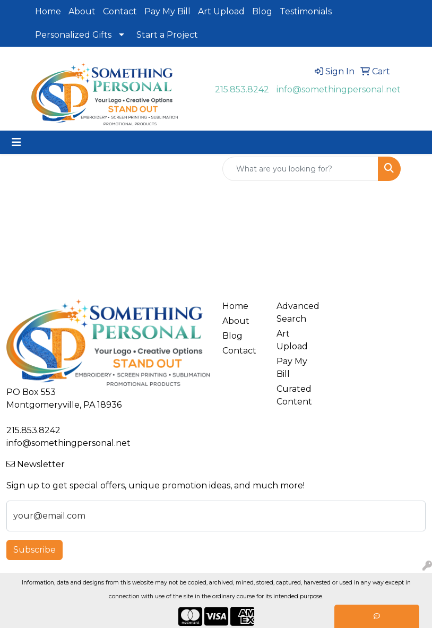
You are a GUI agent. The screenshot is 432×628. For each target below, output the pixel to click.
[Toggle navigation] (16, 142)
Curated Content (294, 395)
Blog (262, 11)
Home (48, 11)
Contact (120, 11)
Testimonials (306, 11)
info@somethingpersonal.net (339, 89)
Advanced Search (297, 312)
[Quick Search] (300, 169)
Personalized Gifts (73, 35)
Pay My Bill (167, 11)
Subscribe (34, 550)
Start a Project (167, 35)
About (82, 11)
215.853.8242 (242, 89)
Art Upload (221, 11)
